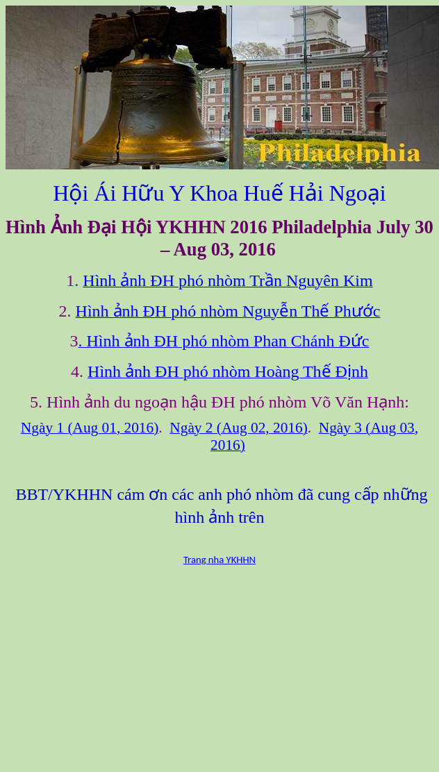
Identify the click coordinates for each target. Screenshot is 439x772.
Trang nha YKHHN (219, 559)
